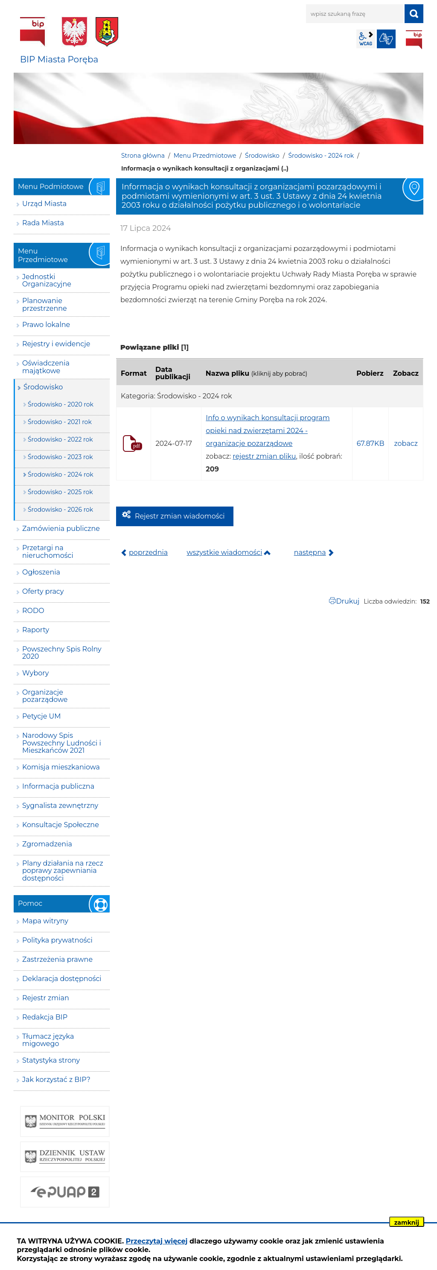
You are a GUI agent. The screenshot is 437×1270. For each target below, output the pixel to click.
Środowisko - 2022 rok (60, 439)
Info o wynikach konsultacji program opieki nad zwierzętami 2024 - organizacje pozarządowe (267, 431)
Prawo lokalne (46, 325)
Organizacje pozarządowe (45, 696)
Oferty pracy (43, 591)
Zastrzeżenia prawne (57, 959)
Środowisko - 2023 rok (60, 457)
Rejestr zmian (45, 998)
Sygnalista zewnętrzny (60, 805)
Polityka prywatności (57, 940)
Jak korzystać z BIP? (56, 1080)
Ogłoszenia (41, 572)
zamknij (406, 1222)
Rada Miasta (43, 223)
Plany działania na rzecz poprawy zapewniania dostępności (62, 870)
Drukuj (347, 601)
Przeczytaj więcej (157, 1241)
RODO (33, 611)
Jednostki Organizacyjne (46, 281)
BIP (414, 39)
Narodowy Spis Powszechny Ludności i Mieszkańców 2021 (61, 742)
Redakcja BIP (44, 1017)
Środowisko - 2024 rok (321, 155)
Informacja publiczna (58, 786)
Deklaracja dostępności (62, 979)
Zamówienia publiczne (61, 529)
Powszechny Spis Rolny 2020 (62, 653)
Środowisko (262, 155)
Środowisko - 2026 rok (60, 509)
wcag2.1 (365, 38)
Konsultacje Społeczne (60, 825)
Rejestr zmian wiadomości (180, 516)
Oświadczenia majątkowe (46, 367)
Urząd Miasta (44, 204)
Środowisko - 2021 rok (60, 422)
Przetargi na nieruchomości (47, 552)
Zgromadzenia (47, 844)
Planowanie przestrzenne (44, 304)
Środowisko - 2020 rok (60, 404)
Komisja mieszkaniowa (61, 767)
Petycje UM (41, 716)
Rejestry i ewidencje (56, 344)
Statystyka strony (51, 1060)
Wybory (35, 673)
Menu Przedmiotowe (205, 155)
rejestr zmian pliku (264, 456)
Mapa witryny (45, 921)
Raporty (35, 630)
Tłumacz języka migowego (48, 1040)
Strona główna (143, 155)
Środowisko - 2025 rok (60, 492)
